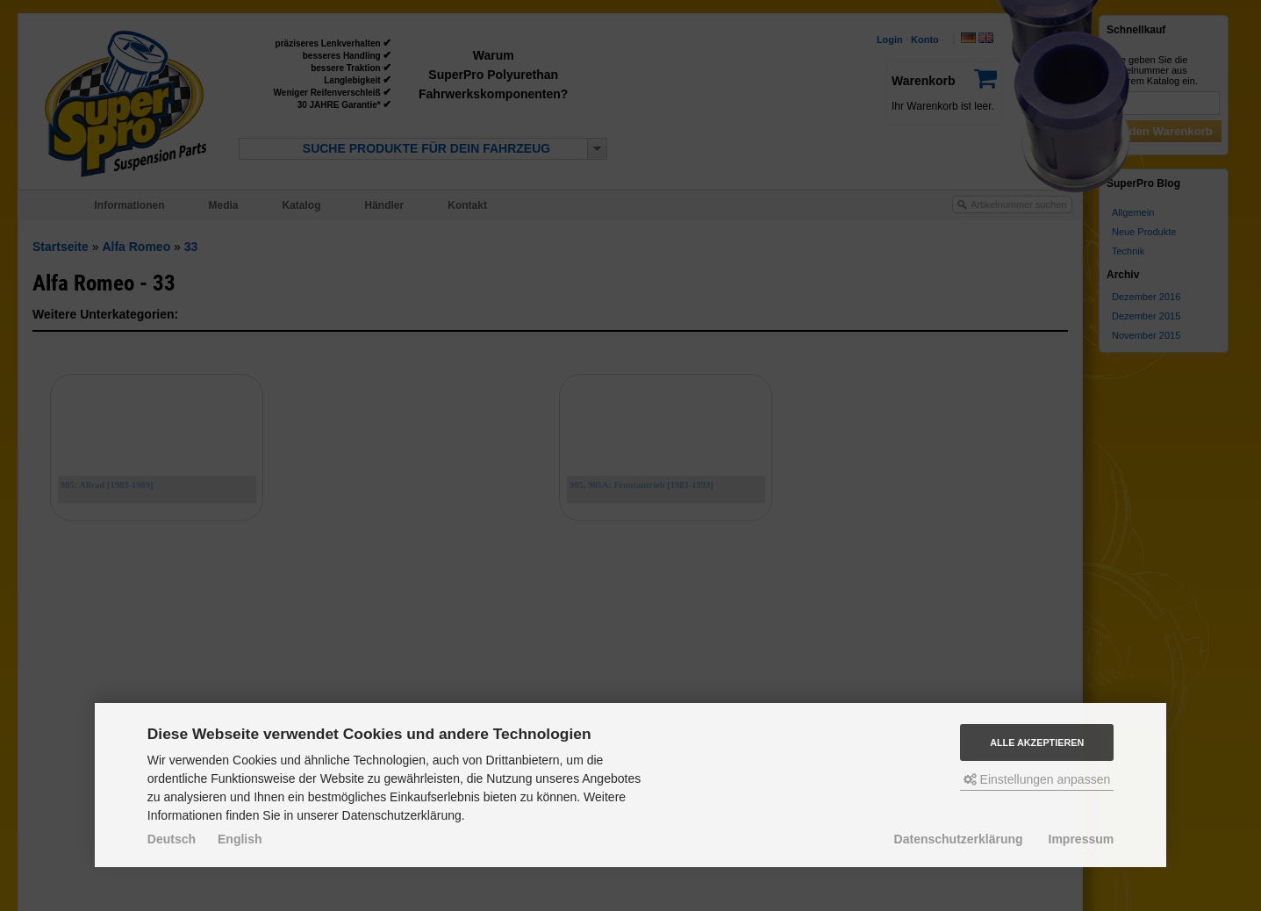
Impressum (1081, 839)
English (240, 839)
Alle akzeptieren (1037, 742)
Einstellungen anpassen (1037, 779)
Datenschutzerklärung (958, 839)
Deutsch (171, 839)
